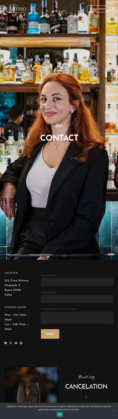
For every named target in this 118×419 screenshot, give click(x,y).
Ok (59, 414)
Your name (77, 278)
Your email (77, 295)
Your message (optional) (77, 316)
